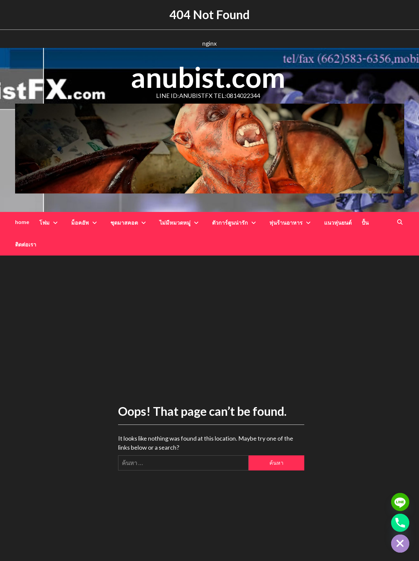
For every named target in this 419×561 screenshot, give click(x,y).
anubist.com (208, 77)
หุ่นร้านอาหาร (291, 222)
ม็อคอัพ (85, 222)
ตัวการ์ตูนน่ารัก (235, 222)
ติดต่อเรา (25, 244)
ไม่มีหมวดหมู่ (180, 222)
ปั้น (365, 222)
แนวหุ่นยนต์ (338, 222)
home (22, 222)
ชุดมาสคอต (129, 222)
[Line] (400, 502)
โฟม (50, 222)
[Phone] (400, 523)
